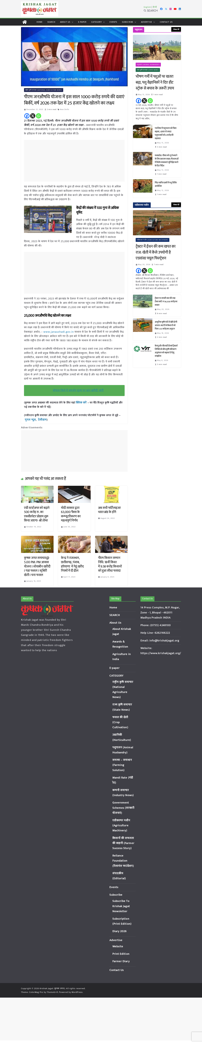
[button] (71, 22)
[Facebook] (27, 115)
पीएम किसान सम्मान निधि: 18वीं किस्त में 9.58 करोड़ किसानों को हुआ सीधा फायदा (110, 564)
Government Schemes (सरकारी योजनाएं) (123, 807)
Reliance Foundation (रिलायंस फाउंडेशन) (123, 860)
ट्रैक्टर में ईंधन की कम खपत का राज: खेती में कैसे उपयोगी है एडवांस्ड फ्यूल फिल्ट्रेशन (155, 252)
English (147, 7)
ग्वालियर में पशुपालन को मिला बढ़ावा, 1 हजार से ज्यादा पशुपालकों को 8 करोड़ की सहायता (166, 133)
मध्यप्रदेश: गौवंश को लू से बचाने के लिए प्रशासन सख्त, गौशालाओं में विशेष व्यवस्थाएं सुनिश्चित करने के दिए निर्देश (166, 160)
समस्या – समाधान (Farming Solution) (122, 764)
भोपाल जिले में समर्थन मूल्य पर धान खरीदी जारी (78, 390)
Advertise (146, 22)
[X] (32, 115)
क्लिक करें (81, 402)
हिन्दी (155, 7)
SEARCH (51, 22)
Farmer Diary (121, 961)
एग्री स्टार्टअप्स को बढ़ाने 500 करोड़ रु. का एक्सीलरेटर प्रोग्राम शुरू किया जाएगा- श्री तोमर (36, 514)
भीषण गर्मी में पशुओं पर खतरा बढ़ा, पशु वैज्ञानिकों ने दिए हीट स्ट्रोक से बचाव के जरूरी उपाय (155, 82)
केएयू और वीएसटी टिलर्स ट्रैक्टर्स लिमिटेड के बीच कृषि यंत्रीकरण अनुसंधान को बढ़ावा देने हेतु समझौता (166, 351)
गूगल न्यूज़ (29, 419)
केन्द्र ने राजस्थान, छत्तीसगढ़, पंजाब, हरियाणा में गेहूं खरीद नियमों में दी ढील (72, 564)
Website (117, 946)
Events (113, 22)
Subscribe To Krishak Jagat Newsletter (121, 905)
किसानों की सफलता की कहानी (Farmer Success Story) (123, 842)
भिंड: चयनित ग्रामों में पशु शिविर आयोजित (166, 184)
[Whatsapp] (38, 115)
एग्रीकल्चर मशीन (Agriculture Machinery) (152, 240)
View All (176, 29)
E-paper (82, 22)
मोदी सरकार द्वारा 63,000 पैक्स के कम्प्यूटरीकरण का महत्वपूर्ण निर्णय (71, 514)
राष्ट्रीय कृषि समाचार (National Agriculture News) (43, 90)
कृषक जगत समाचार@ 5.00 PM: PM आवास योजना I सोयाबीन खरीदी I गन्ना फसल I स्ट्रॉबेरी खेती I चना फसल (37, 566)
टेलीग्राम (41, 419)
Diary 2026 (119, 931)
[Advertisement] (75, 161)
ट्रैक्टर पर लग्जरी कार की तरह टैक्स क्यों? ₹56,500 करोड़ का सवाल (166, 301)
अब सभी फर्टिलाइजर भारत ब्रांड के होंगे (109, 509)
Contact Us (166, 22)
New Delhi (64, 109)
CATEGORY (96, 22)
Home (39, 22)
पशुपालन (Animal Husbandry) (148, 64)
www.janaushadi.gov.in (58, 332)
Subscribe (127, 22)
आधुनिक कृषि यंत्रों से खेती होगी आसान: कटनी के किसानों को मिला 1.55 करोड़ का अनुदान (166, 325)
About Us (65, 22)
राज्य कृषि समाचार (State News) (148, 70)
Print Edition (120, 953)
